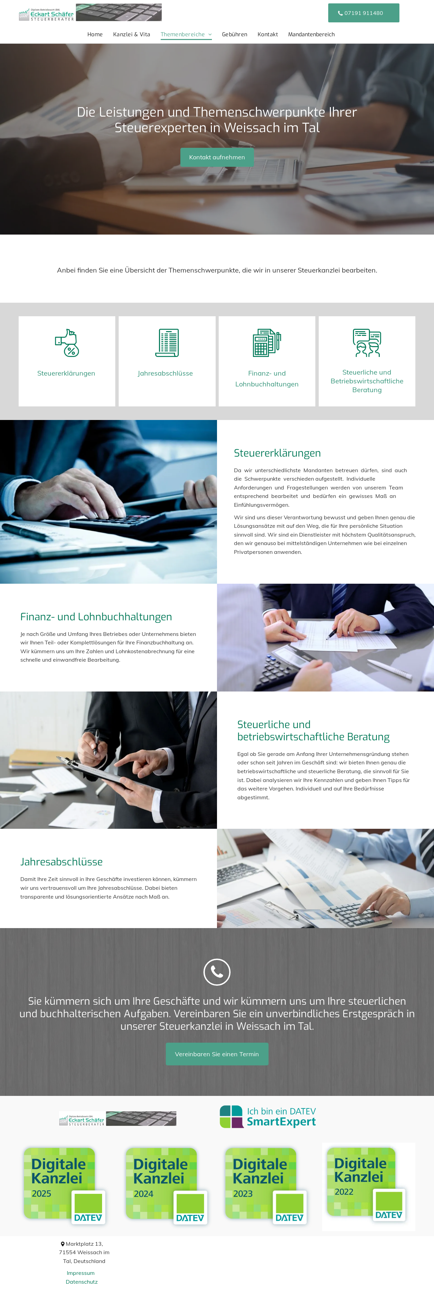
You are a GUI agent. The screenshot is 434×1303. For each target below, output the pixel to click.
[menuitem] (95, 34)
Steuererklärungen (66, 373)
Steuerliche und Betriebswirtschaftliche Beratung (367, 381)
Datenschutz (82, 1281)
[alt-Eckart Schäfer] (217, 982)
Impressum (81, 1272)
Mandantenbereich (311, 34)
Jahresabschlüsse (165, 373)
